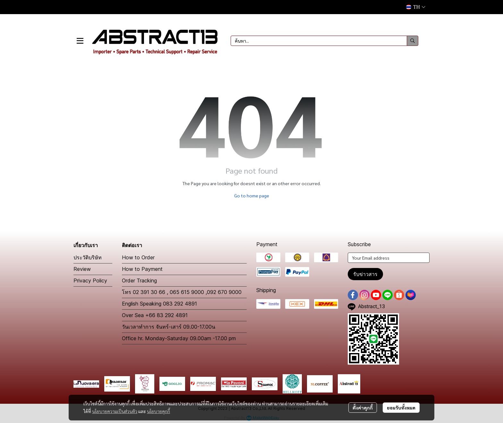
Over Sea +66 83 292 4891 (155, 315)
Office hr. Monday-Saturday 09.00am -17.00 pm (179, 338)
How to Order (138, 257)
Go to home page (251, 195)
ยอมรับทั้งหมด (401, 407)
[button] (416, 7)
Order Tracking (139, 280)
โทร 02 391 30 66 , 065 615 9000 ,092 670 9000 (182, 292)
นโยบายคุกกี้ (158, 411)
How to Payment (142, 269)
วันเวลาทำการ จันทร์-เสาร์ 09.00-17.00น (168, 327)
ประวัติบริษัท (87, 257)
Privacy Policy (90, 280)
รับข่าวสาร (365, 274)
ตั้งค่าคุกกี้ (363, 407)
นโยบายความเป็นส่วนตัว (114, 411)
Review (82, 269)
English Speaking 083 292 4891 (159, 303)
